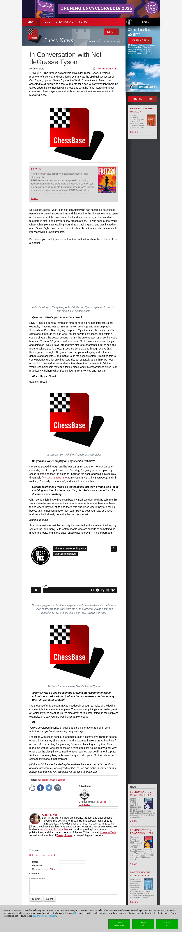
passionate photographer (54, 829)
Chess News (58, 40)
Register (55, 869)
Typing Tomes (64, 835)
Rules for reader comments (42, 855)
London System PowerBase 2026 (141, 793)
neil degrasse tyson (47, 780)
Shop (31, 22)
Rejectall (143, 924)
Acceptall (167, 924)
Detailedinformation (119, 924)
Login (145, 22)
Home (46, 22)
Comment (34, 873)
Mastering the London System (141, 874)
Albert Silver (49, 814)
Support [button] (86, 22)
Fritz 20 (36, 169)
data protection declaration (44, 916)
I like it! (100, 68)
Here (76, 913)
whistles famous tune (55, 477)
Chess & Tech (108, 832)
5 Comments (112, 68)
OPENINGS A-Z (65, 22)
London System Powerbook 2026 (141, 832)
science (62, 780)
